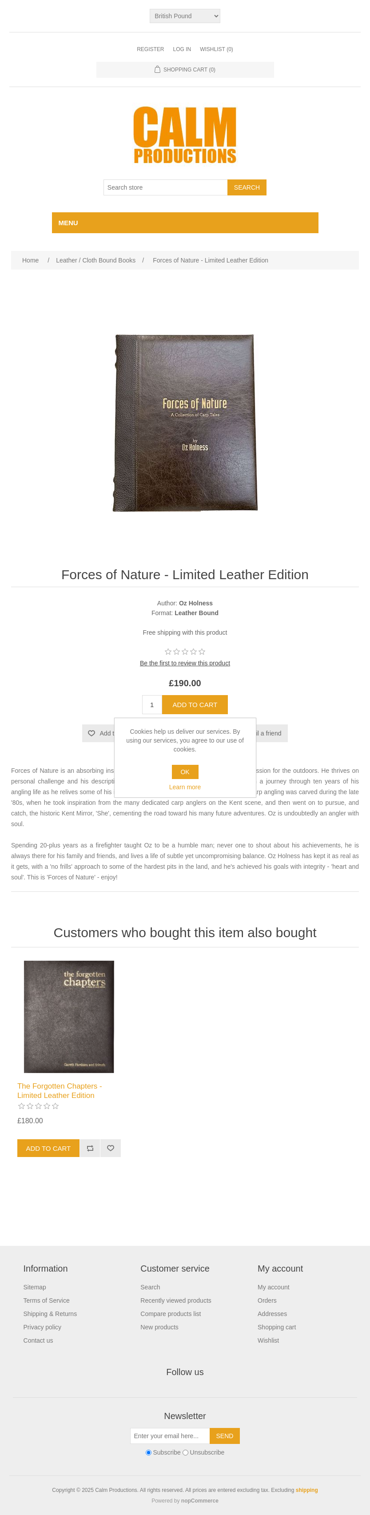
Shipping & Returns (50, 1313)
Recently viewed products (175, 1300)
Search (150, 1287)
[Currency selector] (185, 16)
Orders (267, 1300)
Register (150, 49)
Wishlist (268, 1340)
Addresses (272, 1313)
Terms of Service (47, 1300)
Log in (182, 49)
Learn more (185, 787)
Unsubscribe (207, 1452)
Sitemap (35, 1287)
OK (184, 771)
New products (159, 1327)
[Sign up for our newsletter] (170, 1436)
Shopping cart (277, 1327)
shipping (307, 1490)
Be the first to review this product (185, 663)
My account (274, 1287)
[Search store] (165, 187)
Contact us (38, 1340)
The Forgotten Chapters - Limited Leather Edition (59, 1090)
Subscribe (166, 1452)
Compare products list (170, 1313)
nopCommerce (200, 1501)
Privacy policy (43, 1327)
